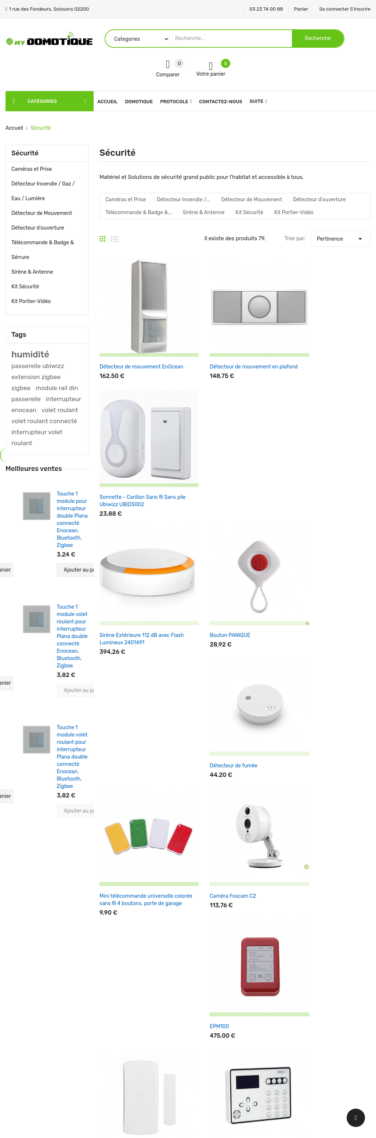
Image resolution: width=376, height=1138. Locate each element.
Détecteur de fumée (311, 474)
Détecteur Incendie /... (183, 200)
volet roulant (59, 410)
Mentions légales (214, 991)
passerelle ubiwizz (37, 366)
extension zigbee (36, 377)
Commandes (271, 1004)
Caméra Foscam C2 (217, 597)
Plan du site (207, 1069)
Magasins (205, 1081)
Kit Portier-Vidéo (31, 301)
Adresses (267, 1030)
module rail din (57, 388)
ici (321, 862)
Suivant (357, 766)
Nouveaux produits (153, 991)
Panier (301, 9)
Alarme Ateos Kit (213, 728)
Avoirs (263, 1017)
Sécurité (25, 153)
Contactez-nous (213, 1056)
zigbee (20, 388)
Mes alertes (269, 1043)
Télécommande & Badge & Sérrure (42, 250)
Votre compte (275, 964)
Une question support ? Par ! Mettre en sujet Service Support (337, 862)
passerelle (26, 399)
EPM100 (297, 597)
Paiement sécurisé (216, 1043)
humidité (30, 354)
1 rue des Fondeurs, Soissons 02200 (48, 1040)
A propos (204, 1030)
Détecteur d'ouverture (37, 228)
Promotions (144, 979)
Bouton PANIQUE (214, 474)
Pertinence (341, 237)
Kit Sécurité (25, 287)
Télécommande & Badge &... (138, 212)
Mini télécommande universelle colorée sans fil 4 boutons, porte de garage (138, 604)
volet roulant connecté (44, 421)
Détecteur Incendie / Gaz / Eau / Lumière (43, 191)
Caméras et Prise (31, 169)
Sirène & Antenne (32, 272)
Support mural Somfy (313, 728)
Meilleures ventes (151, 1004)
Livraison (204, 979)
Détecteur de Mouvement (41, 213)
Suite (256, 101)
